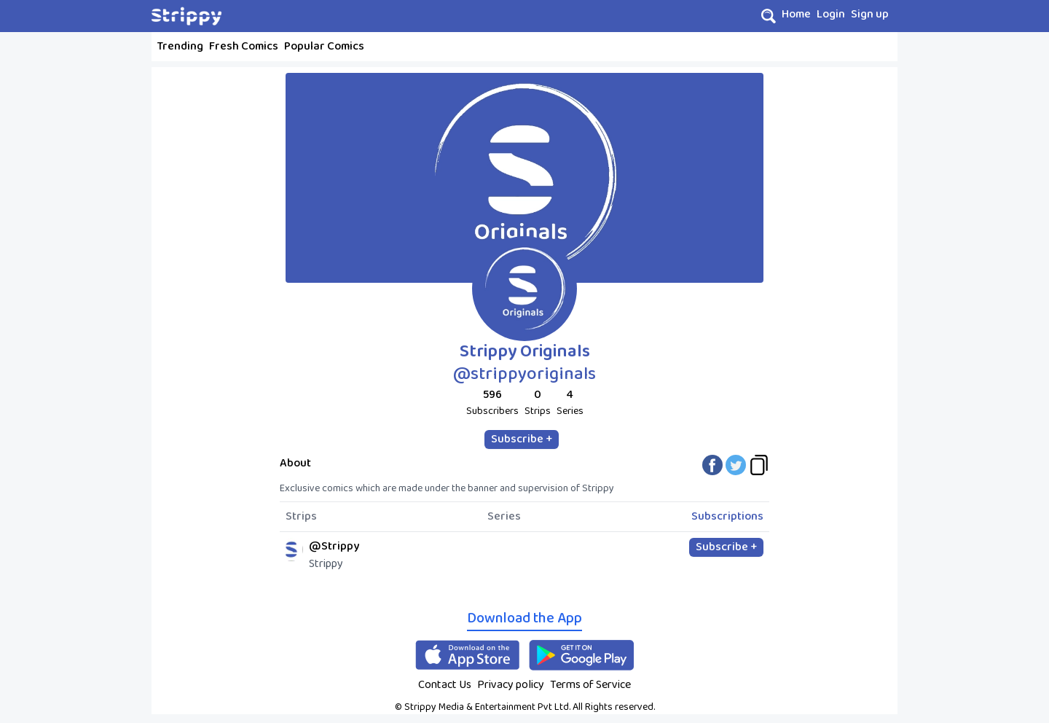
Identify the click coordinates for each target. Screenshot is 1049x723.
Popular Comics (324, 46)
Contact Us (444, 685)
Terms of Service (590, 685)
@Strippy (334, 546)
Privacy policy (510, 685)
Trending (180, 46)
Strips (301, 516)
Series (504, 516)
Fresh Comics (243, 46)
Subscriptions (727, 516)
